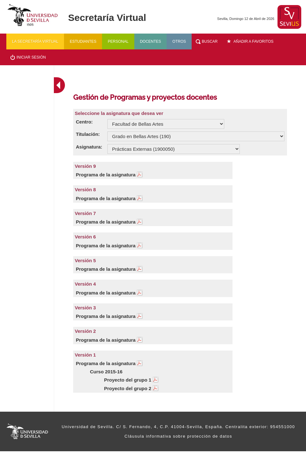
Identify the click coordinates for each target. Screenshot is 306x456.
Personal (118, 41)
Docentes (150, 41)
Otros (179, 41)
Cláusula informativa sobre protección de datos (178, 436)
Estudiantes (83, 41)
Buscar (210, 41)
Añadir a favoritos (253, 41)
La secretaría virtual (35, 41)
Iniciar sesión (31, 57)
